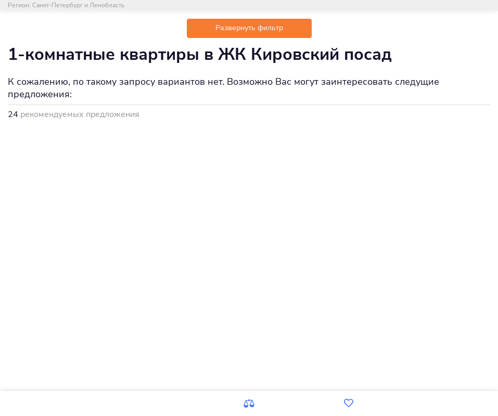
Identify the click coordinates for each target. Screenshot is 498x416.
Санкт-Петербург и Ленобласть (78, 5)
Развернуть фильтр (249, 28)
